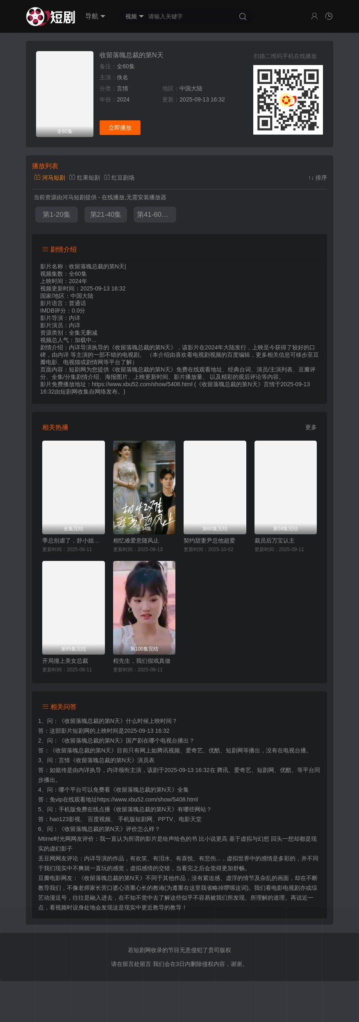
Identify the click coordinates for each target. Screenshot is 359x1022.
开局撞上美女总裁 (65, 660)
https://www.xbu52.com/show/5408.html (147, 799)
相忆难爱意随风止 (136, 540)
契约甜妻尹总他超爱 (209, 540)
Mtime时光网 (54, 838)
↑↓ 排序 (317, 177)
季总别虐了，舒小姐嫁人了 (73, 540)
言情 (122, 88)
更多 (311, 427)
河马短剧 (49, 177)
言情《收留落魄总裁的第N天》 (98, 760)
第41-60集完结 (156, 214)
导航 (95, 16)
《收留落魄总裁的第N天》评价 (98, 829)
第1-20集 (56, 214)
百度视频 (99, 819)
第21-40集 (106, 214)
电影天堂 (190, 819)
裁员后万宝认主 (274, 540)
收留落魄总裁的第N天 (132, 55)
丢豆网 (46, 858)
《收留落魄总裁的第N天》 (92, 721)
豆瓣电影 (49, 878)
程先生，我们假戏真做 (141, 660)
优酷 (285, 770)
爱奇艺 (242, 770)
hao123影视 (65, 819)
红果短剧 (84, 177)
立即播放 (120, 127)
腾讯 (222, 770)
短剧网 (68, 391)
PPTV (165, 819)
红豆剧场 (119, 177)
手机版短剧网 (135, 819)
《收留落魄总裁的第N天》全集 (149, 789)
